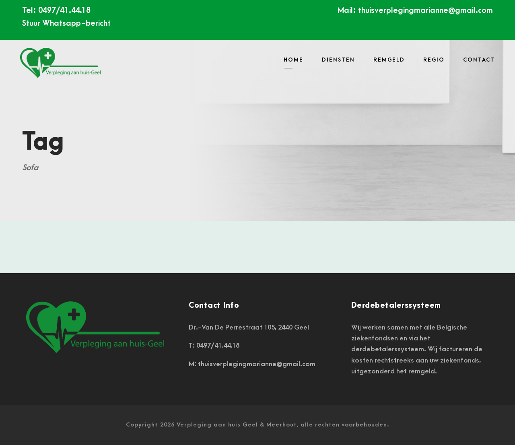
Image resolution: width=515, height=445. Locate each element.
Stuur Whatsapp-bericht (66, 23)
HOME (293, 60)
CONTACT (479, 60)
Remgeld (389, 60)
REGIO (434, 60)
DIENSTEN (338, 60)
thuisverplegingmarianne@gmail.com (425, 10)
